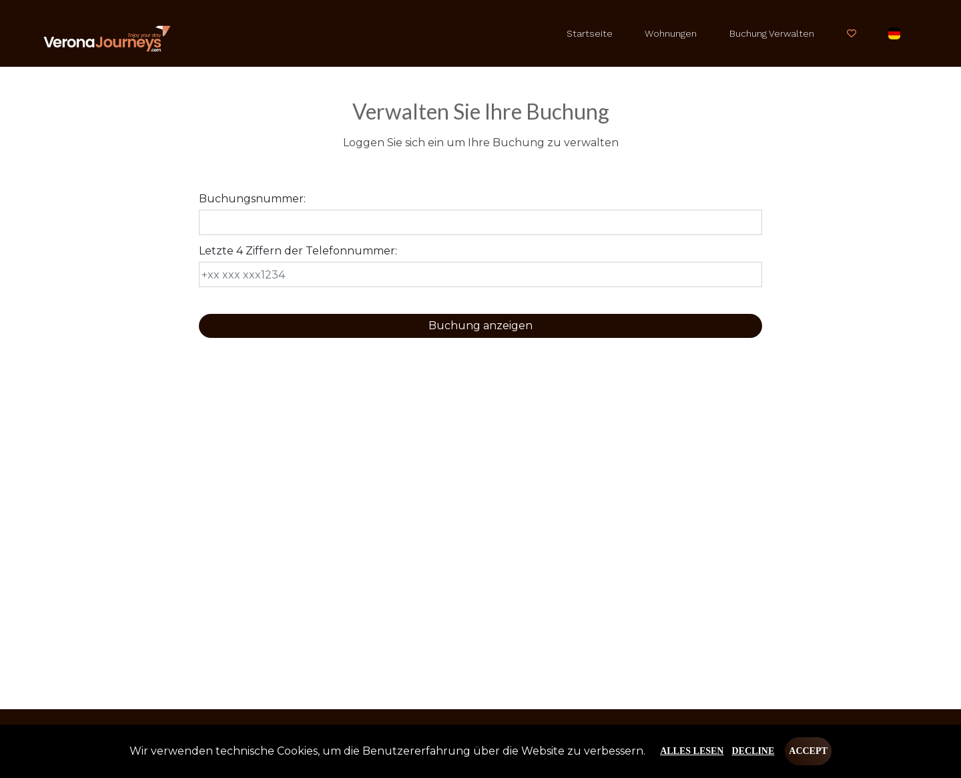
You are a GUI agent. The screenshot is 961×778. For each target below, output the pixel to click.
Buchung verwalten (771, 33)
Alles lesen (691, 751)
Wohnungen (671, 33)
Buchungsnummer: (252, 199)
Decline (752, 751)
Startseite (590, 33)
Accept (808, 751)
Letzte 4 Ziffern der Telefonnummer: (298, 251)
